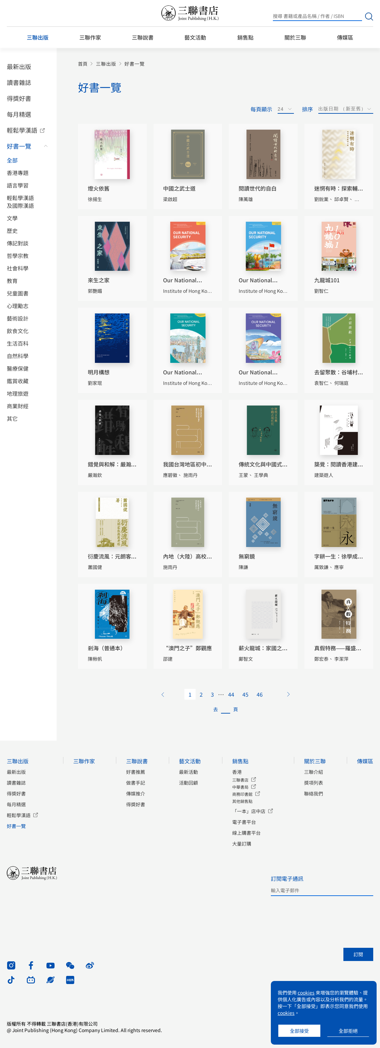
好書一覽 (19, 145)
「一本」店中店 (248, 811)
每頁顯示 (261, 109)
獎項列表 (313, 782)
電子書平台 (244, 821)
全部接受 (299, 1030)
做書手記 (135, 782)
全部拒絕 (348, 1030)
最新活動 (188, 771)
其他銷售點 (242, 801)
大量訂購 (241, 843)
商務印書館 (242, 794)
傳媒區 (345, 37)
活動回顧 (188, 782)
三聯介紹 (313, 771)
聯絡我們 (313, 793)
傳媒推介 (135, 793)
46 (260, 694)
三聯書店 (240, 780)
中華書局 (240, 787)
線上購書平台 (246, 832)
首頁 (82, 64)
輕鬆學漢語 (22, 130)
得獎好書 (19, 98)
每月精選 (19, 114)
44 (231, 694)
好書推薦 (135, 771)
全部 (12, 160)
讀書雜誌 (19, 82)
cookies (306, 992)
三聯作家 (90, 37)
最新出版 (19, 66)
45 (245, 694)
